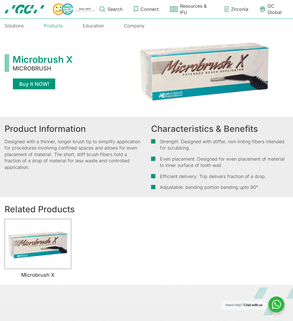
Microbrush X (38, 275)
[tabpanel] (38, 248)
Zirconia (239, 9)
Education (93, 26)
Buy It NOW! (34, 84)
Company (134, 26)
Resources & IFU (193, 9)
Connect (149, 9)
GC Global (275, 9)
